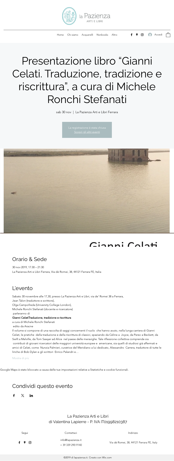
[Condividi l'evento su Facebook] (14, 395)
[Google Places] (137, 34)
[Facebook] (131, 34)
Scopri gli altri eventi (87, 132)
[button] (168, 34)
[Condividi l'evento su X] (22, 395)
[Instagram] (142, 34)
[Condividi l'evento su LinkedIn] (31, 395)
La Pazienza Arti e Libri (87, 416)
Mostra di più (20, 358)
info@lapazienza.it (70, 440)
